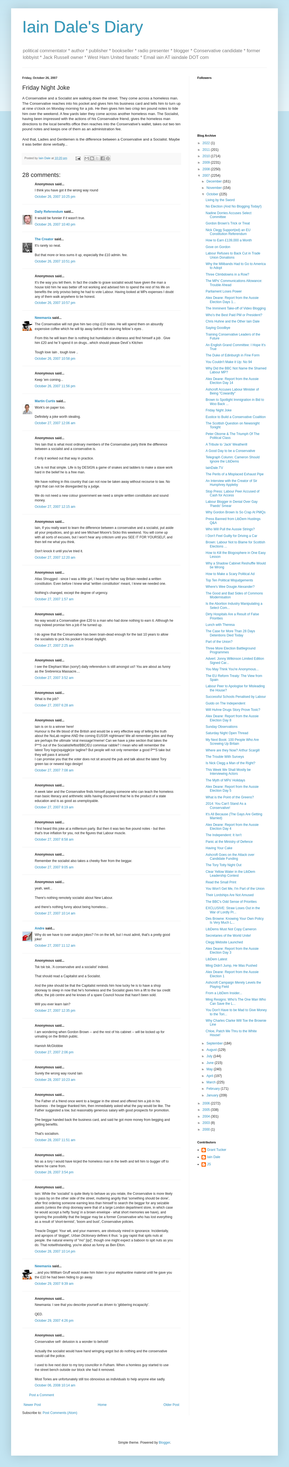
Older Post (171, 1405)
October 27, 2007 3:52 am (54, 678)
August (212, 1050)
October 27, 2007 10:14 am (55, 913)
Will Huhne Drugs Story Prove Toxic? (233, 710)
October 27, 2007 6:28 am (54, 705)
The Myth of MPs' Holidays (225, 780)
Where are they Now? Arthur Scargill (233, 750)
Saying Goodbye (218, 328)
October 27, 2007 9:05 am (54, 867)
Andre (39, 928)
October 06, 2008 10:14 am (55, 1385)
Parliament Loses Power (224, 291)
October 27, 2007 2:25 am (54, 646)
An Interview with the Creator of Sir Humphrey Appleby (231, 483)
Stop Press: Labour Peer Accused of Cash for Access (232, 493)
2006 (207, 1103)
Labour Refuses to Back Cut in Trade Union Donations (233, 255)
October (212, 194)
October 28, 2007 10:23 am (55, 1080)
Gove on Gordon (218, 247)
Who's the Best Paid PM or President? (234, 315)
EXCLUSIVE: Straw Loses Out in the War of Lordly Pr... (233, 910)
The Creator (44, 239)
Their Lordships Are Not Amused (230, 895)
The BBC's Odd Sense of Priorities (231, 902)
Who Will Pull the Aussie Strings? (230, 529)
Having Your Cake (219, 848)
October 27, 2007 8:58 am (54, 839)
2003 (207, 1123)
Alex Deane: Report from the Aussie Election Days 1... (232, 300)
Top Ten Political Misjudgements (229, 580)
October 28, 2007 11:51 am (55, 1140)
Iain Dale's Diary (82, 27)
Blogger (164, 1442)
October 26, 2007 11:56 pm (55, 386)
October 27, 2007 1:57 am (54, 599)
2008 (207, 169)
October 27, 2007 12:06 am (55, 423)
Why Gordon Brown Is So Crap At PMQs (235, 512)
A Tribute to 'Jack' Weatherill (226, 444)
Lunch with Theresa (220, 625)
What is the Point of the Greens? (230, 797)
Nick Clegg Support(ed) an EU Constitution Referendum (228, 232)
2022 (207, 143)
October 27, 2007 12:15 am (55, 507)
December (214, 181)
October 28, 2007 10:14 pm (55, 1251)
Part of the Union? (219, 642)
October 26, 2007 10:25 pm (55, 197)
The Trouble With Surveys (225, 757)
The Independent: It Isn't (223, 835)
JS (209, 1164)
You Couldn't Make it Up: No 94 (229, 362)
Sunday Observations (222, 727)
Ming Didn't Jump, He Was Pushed (231, 966)
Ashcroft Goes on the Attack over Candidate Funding (230, 857)
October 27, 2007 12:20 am (55, 557)
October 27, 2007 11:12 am (55, 946)
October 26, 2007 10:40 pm (55, 224)
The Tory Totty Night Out (223, 865)
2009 (207, 162)
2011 (207, 150)
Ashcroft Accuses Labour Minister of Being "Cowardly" (232, 391)
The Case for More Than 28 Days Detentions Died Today (230, 633)
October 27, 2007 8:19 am (54, 807)
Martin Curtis (45, 401)
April (210, 1076)
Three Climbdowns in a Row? (227, 274)
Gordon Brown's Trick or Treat (228, 223)
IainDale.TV (214, 468)
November (214, 188)
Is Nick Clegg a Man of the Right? (230, 763)
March (211, 1082)
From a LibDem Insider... (224, 993)
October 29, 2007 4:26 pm (54, 1321)
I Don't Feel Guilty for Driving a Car (231, 536)
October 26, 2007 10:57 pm (55, 303)
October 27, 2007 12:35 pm (55, 1011)
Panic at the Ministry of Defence (229, 842)
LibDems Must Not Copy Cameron (231, 929)
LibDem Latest (216, 959)
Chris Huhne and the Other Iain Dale (233, 321)
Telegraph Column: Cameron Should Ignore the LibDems (233, 459)
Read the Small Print (221, 882)
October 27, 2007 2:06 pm (54, 1052)
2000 (207, 1129)
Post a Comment (41, 1395)
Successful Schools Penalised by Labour (236, 697)
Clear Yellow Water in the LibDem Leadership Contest (230, 874)
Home (102, 1405)
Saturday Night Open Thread (227, 733)
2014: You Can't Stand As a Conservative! (226, 805)
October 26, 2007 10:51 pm (55, 261)
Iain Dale (213, 1157)
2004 (207, 1116)
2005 (207, 1110)
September (215, 1043)
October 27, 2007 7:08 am (54, 770)
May (210, 1069)
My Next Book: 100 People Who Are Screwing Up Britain (232, 742)
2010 (207, 156)
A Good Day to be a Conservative (230, 451)
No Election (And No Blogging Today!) (233, 206)
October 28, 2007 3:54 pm (54, 1172)
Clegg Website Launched (224, 942)
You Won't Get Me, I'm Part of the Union (235, 889)
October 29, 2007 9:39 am (54, 1284)
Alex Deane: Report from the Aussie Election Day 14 (232, 381)
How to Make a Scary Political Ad (230, 574)
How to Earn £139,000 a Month (229, 240)
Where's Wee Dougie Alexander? (230, 587)
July (209, 1056)
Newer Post (32, 1405)
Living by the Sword (220, 200)
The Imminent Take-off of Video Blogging (236, 308)
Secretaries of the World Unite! (228, 936)
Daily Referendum (49, 212)
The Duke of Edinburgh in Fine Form (233, 355)
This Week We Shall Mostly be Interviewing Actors (228, 772)
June (210, 1063)
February (213, 1089)
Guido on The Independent (225, 703)
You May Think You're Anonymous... (232, 669)
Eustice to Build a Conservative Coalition (236, 417)
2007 (207, 176)
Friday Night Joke (218, 410)
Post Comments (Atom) (60, 1413)
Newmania (43, 318)
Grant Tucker (216, 1150)
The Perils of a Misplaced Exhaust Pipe (235, 474)
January (212, 1095)
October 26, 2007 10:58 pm (55, 359)
